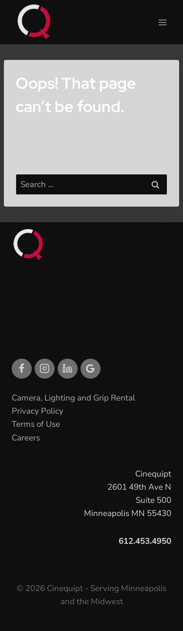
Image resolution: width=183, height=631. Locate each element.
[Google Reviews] (91, 369)
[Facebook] (22, 369)
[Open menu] (162, 22)
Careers (26, 437)
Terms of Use (36, 424)
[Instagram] (45, 369)
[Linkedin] (68, 369)
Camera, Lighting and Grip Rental (73, 397)
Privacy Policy (37, 411)
